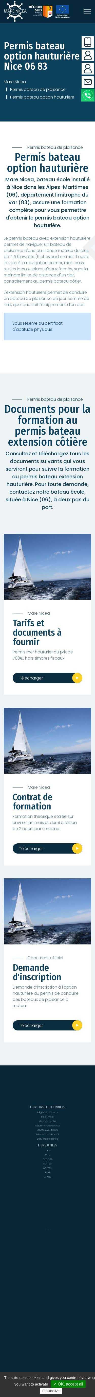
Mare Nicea (15, 82)
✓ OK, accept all (68, 1384)
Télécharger (31, 678)
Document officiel (45, 958)
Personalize (51, 1391)
